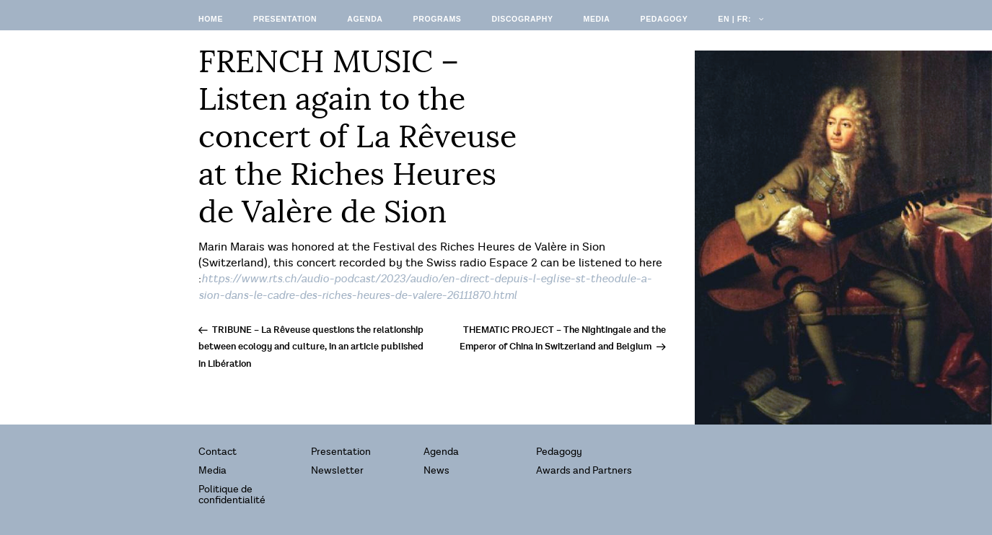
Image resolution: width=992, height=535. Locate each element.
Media (597, 18)
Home (210, 18)
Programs (437, 18)
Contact (217, 451)
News (436, 470)
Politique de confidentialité (231, 495)
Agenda (364, 18)
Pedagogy (664, 18)
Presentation (285, 18)
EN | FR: (739, 18)
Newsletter (337, 470)
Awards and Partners (584, 470)
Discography (522, 18)
